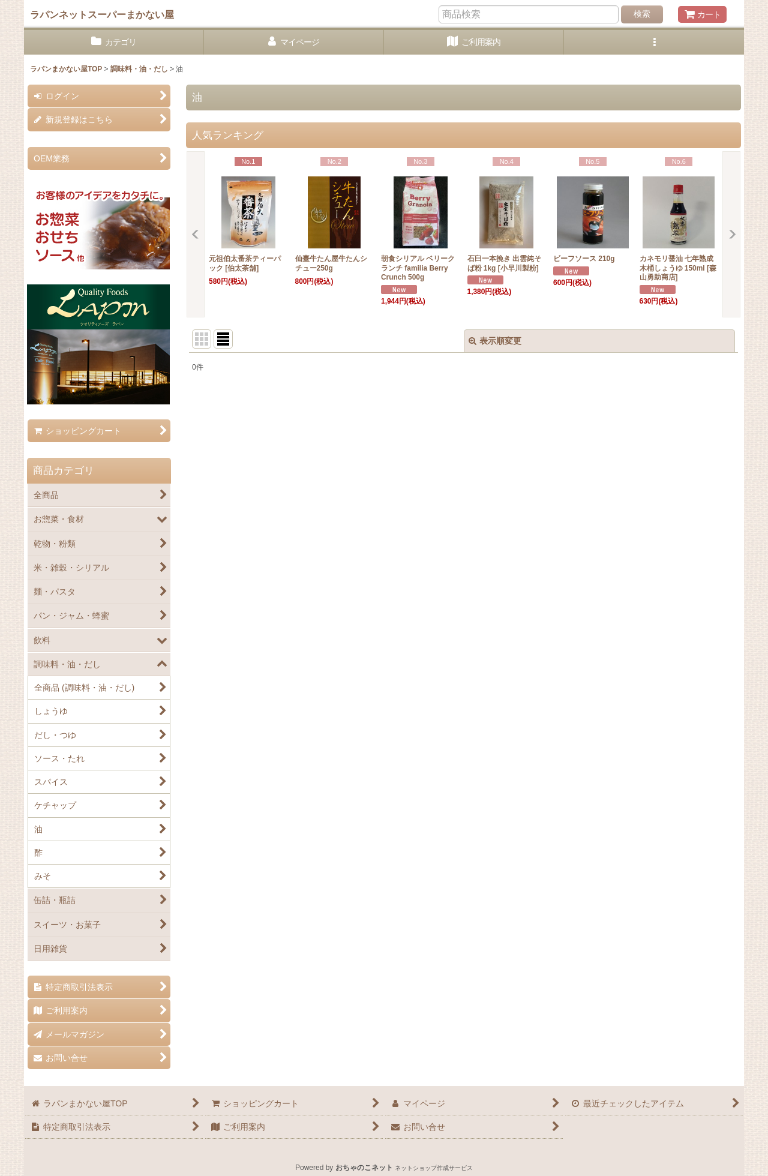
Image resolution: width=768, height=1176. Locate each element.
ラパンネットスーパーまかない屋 (102, 14)
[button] (654, 42)
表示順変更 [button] (495, 341)
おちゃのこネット (364, 1167)
